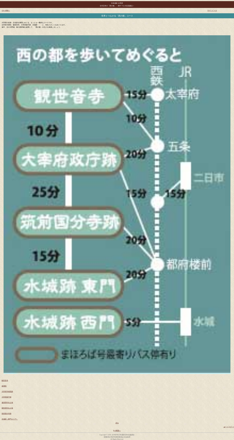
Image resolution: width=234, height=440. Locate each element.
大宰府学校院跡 (7, 391)
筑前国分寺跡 (6, 413)
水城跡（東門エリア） (10, 419)
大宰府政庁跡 (6, 397)
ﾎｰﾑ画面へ (117, 430)
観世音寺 (5, 380)
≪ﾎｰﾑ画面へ (6, 10)
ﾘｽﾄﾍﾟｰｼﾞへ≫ (212, 10)
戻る (117, 423)
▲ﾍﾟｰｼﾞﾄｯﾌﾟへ (228, 427)
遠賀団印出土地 (7, 402)
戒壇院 (4, 386)
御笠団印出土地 (7, 408)
